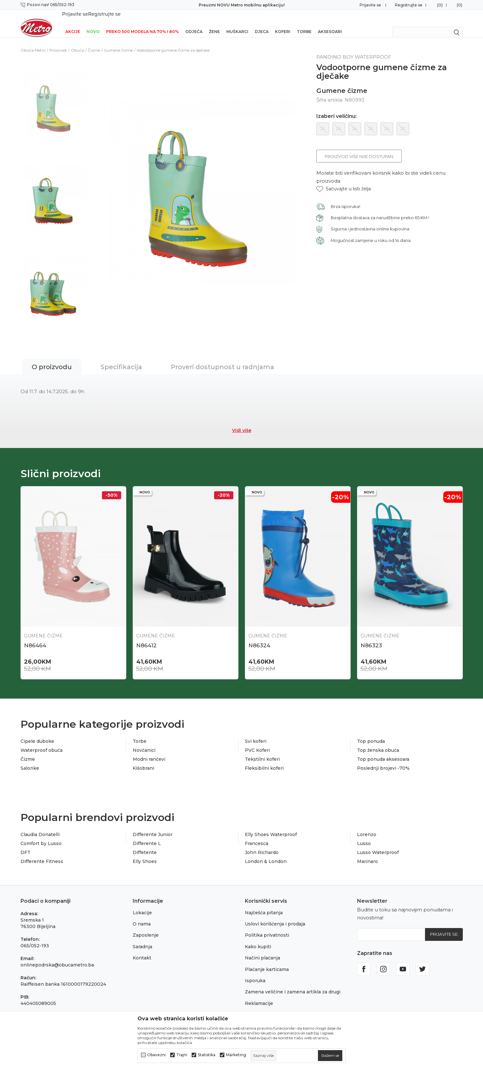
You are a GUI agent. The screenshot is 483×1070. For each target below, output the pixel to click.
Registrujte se (408, 5)
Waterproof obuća (41, 742)
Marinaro (367, 854)
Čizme (94, 41)
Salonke (30, 760)
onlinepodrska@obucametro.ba (57, 957)
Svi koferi (255, 733)
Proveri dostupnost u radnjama (222, 358)
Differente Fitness (42, 854)
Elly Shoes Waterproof (271, 827)
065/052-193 (35, 938)
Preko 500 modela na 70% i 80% (142, 23)
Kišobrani (143, 760)
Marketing (236, 1055)
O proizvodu (52, 358)
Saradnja (142, 938)
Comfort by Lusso (41, 836)
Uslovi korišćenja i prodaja (275, 916)
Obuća (77, 41)
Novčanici (144, 742)
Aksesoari (330, 23)
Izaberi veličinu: (336, 108)
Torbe (304, 23)
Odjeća (194, 23)
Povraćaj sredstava (266, 1007)
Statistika (206, 1055)
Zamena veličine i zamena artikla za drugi (292, 984)
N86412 (146, 637)
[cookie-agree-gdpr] (330, 1055)
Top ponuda (371, 733)
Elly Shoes (145, 854)
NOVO (93, 23)
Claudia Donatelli (40, 827)
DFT (25, 845)
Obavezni (156, 1055)
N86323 (371, 637)
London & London (266, 854)
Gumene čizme (118, 41)
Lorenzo (366, 827)
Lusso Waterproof (378, 845)
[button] (343, 181)
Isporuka (255, 973)
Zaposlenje (146, 927)
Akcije (72, 23)
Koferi (282, 23)
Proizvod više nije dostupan (359, 148)
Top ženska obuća (378, 742)
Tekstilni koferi (262, 751)
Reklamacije (259, 995)
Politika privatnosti (267, 927)
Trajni (181, 1055)
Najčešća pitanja (264, 905)
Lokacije (142, 905)
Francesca (256, 836)
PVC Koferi (257, 742)
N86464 (35, 637)
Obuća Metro (33, 41)
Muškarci (237, 23)
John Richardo (262, 845)
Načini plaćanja (262, 950)
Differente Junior (152, 827)
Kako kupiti (258, 938)
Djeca (262, 23)
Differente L (147, 836)
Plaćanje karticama (267, 961)
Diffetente (145, 845)
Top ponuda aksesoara (383, 751)
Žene (214, 23)
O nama (142, 916)
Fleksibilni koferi (264, 760)
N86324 (259, 637)
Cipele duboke (37, 733)
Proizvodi (58, 41)
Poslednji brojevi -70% (383, 760)
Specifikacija (121, 358)
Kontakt (142, 950)
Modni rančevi (149, 751)
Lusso (364, 836)
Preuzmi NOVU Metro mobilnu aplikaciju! (242, 5)
